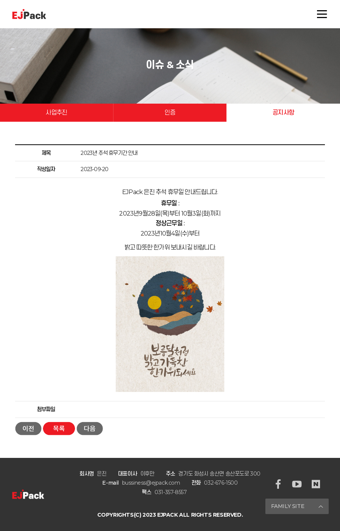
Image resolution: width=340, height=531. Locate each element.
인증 (169, 112)
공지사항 (283, 112)
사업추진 (56, 112)
